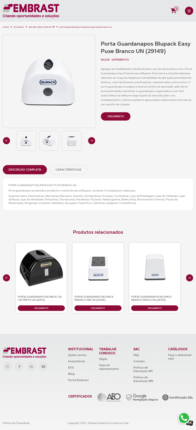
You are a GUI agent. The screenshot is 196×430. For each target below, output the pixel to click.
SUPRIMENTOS (120, 59)
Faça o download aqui (179, 356)
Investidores (76, 361)
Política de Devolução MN (143, 379)
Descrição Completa (24, 169)
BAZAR (105, 59)
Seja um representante (109, 366)
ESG (71, 367)
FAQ (136, 355)
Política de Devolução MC (143, 369)
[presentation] (6, 140)
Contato (139, 361)
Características (68, 169)
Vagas (103, 359)
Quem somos (77, 355)
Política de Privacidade (16, 423)
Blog (71, 374)
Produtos (19, 27)
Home (6, 27)
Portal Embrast (78, 380)
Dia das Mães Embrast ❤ (42, 27)
